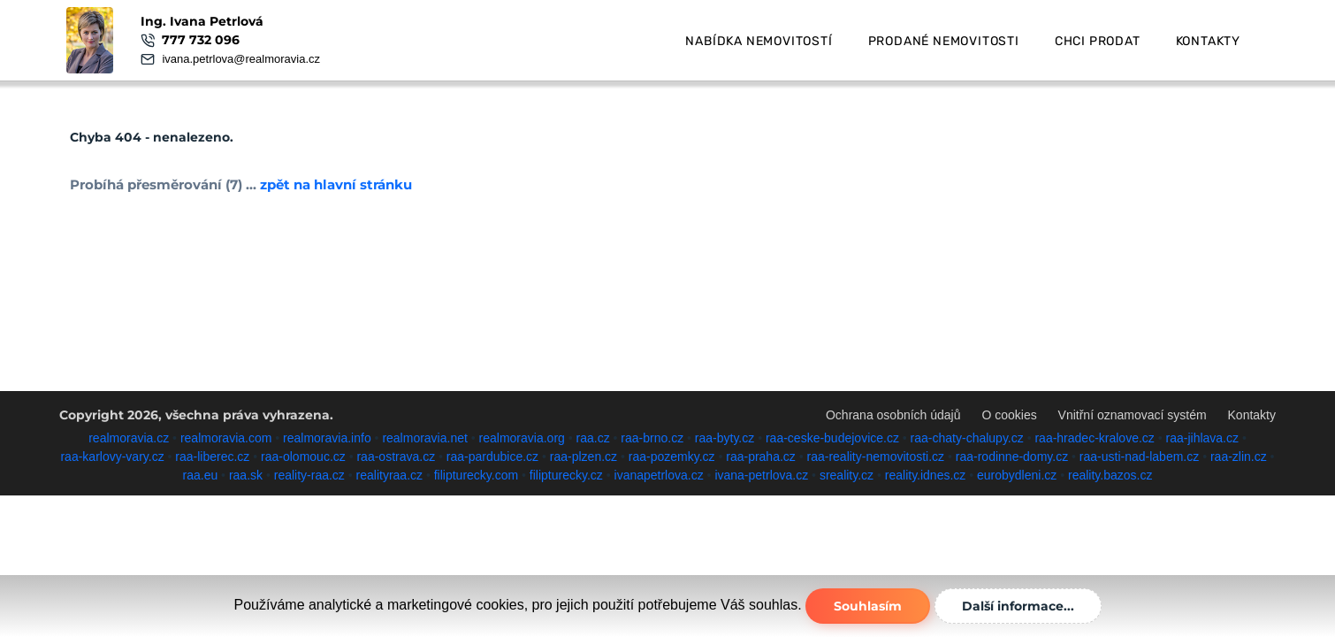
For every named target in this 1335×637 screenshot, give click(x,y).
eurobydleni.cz (1017, 475)
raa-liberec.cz (212, 456)
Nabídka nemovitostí (758, 41)
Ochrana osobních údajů (893, 415)
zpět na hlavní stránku (336, 184)
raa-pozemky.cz (672, 456)
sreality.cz (846, 475)
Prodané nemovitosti (943, 41)
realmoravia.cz (128, 438)
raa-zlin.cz (1238, 456)
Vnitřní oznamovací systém (1132, 415)
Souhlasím (868, 606)
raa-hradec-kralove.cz (1094, 438)
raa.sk (246, 475)
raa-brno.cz (652, 438)
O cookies (1008, 415)
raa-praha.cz (761, 456)
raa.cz (593, 438)
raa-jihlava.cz (1202, 438)
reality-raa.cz (309, 475)
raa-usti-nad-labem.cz (1139, 456)
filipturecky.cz (566, 475)
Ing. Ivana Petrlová (202, 21)
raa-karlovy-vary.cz (112, 456)
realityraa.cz (389, 475)
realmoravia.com (225, 438)
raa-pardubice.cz (492, 456)
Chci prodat (1097, 41)
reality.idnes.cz (925, 475)
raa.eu (200, 475)
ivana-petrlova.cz (761, 475)
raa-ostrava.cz (395, 456)
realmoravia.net (425, 438)
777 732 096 (201, 40)
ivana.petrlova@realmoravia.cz (241, 58)
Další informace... (1018, 606)
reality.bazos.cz (1110, 475)
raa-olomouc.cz (303, 456)
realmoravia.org (522, 438)
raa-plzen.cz (583, 456)
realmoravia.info (327, 438)
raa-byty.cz (724, 438)
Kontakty (1208, 41)
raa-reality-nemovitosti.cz (876, 456)
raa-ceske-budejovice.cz (832, 438)
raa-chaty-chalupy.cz (967, 438)
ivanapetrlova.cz (659, 475)
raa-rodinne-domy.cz (1012, 456)
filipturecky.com (476, 475)
